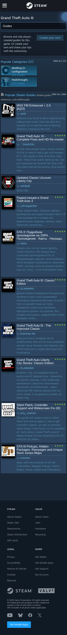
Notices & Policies (16, 568)
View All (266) (59, 94)
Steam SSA (13, 522)
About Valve (41, 516)
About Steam (14, 516)
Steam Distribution (17, 534)
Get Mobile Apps (19, 624)
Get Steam (40, 556)
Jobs (37, 522)
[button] (33, 118)
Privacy (11, 556)
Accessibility (13, 562)
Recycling (40, 534)
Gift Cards (12, 540)
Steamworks (13, 528)
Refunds (11, 580)
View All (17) (59, 61)
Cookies (11, 574)
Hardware (40, 528)
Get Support (41, 568)
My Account (42, 574)
